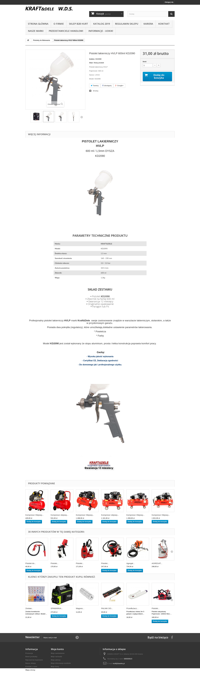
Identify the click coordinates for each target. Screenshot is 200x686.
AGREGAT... (157, 563)
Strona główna (38, 23)
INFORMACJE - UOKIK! (100, 30)
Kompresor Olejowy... (34, 515)
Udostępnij (106, 86)
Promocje (29, 653)
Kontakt (164, 23)
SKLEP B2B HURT (78, 23)
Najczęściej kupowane (34, 660)
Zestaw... (29, 608)
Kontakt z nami (31, 666)
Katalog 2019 (101, 23)
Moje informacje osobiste (61, 663)
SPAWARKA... (57, 608)
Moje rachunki (56, 657)
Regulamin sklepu (126, 23)
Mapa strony (30, 670)
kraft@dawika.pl (119, 663)
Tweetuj (94, 86)
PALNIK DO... (107, 608)
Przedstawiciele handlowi (66, 30)
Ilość (145, 62)
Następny (81, 117)
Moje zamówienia (57, 653)
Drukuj (95, 91)
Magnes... (80, 608)
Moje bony (55, 666)
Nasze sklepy (30, 663)
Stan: (91, 63)
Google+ (119, 86)
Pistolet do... (30, 563)
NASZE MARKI (35, 30)
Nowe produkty (31, 657)
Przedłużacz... (132, 608)
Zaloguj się (169, 2)
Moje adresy (55, 660)
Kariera (148, 23)
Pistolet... (55, 563)
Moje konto (57, 649)
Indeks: (92, 59)
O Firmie (59, 23)
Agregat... (130, 563)
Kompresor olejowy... (59, 515)
